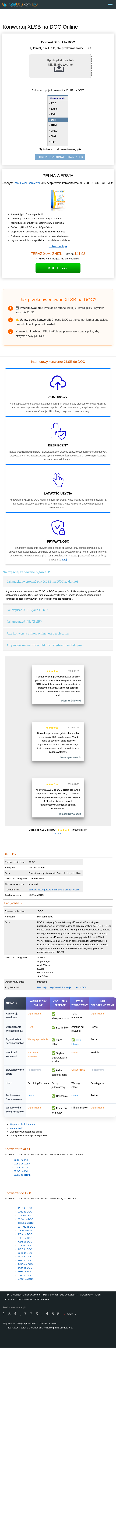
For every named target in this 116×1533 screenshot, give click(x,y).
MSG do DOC (25, 1264)
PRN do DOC (25, 1234)
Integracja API (17, 1128)
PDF (53, 103)
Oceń (58, 833)
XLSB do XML (21, 1171)
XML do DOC (25, 1211)
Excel (54, 108)
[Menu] (110, 4)
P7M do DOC (25, 1268)
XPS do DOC (25, 1253)
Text (53, 136)
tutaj (64, 559)
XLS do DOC (25, 1215)
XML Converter (24, 1299)
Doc (53, 119)
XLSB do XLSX (22, 1163)
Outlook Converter (32, 1294)
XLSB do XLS (21, 1167)
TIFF (53, 141)
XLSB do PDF (21, 1160)
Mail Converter (50, 1294)
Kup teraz (58, 268)
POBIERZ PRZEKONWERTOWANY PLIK (60, 157)
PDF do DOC (25, 1208)
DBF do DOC (25, 1249)
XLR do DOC (25, 1245)
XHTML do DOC (26, 1226)
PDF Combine (41, 1299)
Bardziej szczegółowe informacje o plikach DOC (62, 987)
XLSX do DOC (25, 1219)
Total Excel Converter (26, 183)
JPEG (54, 130)
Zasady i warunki (48, 1323)
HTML (54, 125)
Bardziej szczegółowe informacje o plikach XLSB (54, 889)
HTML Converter (85, 1294)
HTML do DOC (26, 1223)
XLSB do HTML (22, 1175)
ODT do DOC (25, 1241)
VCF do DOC (25, 1256)
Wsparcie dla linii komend (23, 1124)
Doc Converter (67, 1294)
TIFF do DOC (25, 1238)
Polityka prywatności (27, 1323)
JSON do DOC (25, 1230)
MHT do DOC (25, 1271)
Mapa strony (9, 1323)
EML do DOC (25, 1260)
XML (53, 114)
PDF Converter (13, 1294)
